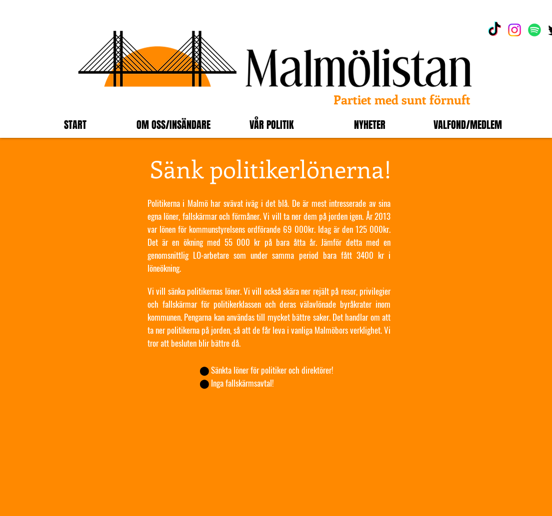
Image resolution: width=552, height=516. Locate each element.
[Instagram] (514, 29)
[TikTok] (494, 29)
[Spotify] (534, 29)
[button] (173, 125)
